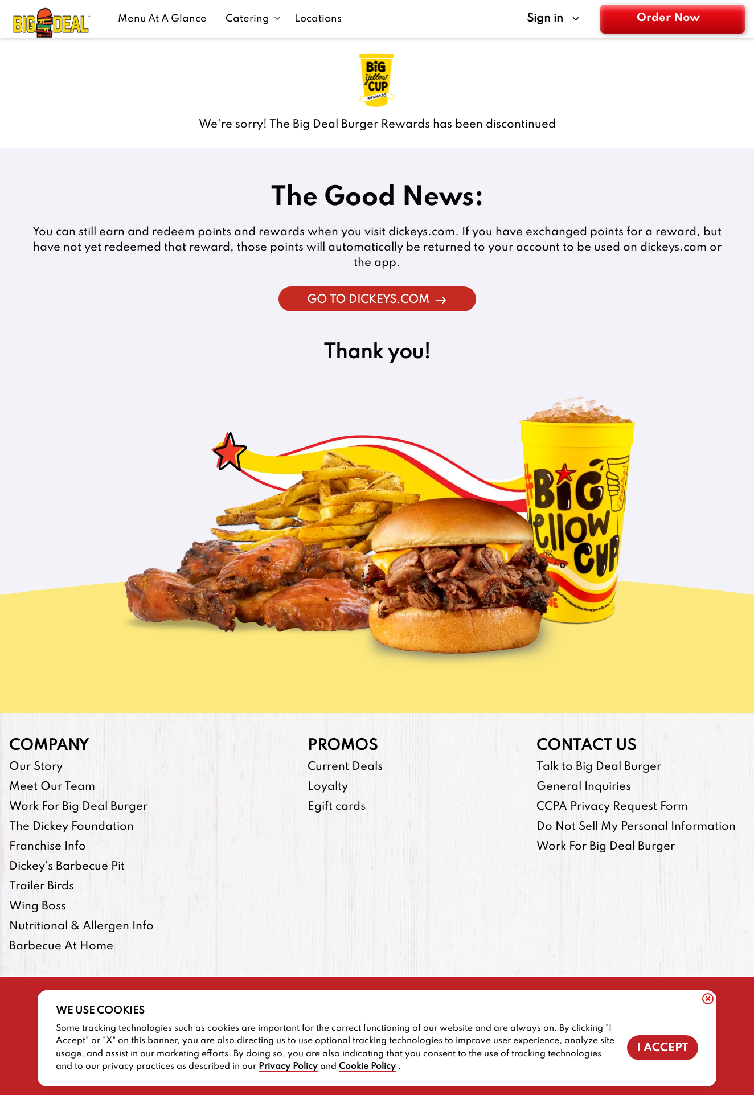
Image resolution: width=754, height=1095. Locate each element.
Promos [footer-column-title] (343, 745)
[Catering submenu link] (253, 19)
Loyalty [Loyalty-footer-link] (328, 787)
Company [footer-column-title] (49, 745)
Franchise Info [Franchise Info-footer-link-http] (47, 846)
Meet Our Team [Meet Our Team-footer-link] (52, 787)
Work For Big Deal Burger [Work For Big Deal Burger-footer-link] (78, 807)
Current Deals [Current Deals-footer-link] (345, 767)
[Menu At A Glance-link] (165, 19)
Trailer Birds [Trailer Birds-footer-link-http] (41, 886)
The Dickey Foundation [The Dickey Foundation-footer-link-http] (71, 826)
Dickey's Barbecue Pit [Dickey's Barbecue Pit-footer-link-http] (67, 866)
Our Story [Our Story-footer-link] (36, 767)
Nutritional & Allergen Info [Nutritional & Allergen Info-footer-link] (81, 926)
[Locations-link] (318, 19)
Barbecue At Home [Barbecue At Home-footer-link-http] (61, 946)
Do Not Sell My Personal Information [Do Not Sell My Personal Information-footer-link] (636, 826)
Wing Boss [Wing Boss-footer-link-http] (37, 906)
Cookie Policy (367, 1066)
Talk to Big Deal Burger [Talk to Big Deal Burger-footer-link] (598, 767)
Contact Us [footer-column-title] (586, 745)
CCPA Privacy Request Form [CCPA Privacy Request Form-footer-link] (612, 807)
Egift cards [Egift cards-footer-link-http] (337, 807)
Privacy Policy (288, 1066)
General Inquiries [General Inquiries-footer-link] (583, 787)
